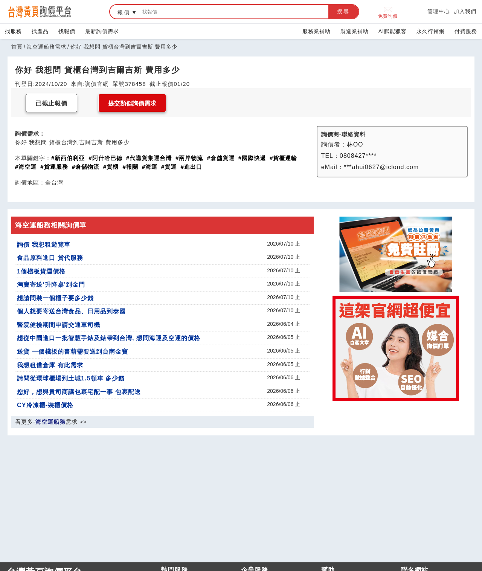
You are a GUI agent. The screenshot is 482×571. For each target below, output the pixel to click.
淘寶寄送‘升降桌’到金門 (51, 284)
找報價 (66, 31)
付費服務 (466, 31)
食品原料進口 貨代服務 (50, 257)
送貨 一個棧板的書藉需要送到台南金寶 (72, 351)
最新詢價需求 (102, 31)
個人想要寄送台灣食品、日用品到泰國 (71, 311)
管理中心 (438, 11)
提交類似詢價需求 (132, 103)
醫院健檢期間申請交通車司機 (58, 324)
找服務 (13, 31)
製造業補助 (354, 31)
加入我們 (465, 11)
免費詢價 (388, 12)
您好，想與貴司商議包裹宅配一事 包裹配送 (79, 391)
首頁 (17, 47)
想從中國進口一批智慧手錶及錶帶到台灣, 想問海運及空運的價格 (108, 337)
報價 (123, 12)
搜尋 (343, 11)
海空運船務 (50, 421)
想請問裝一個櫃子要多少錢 (55, 298)
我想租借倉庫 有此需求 (50, 365)
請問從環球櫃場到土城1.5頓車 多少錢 (71, 378)
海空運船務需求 (46, 47)
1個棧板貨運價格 (41, 271)
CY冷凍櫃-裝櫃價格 (45, 405)
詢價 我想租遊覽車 (43, 244)
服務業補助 (316, 31)
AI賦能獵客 (392, 31)
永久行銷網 (430, 31)
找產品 (40, 31)
